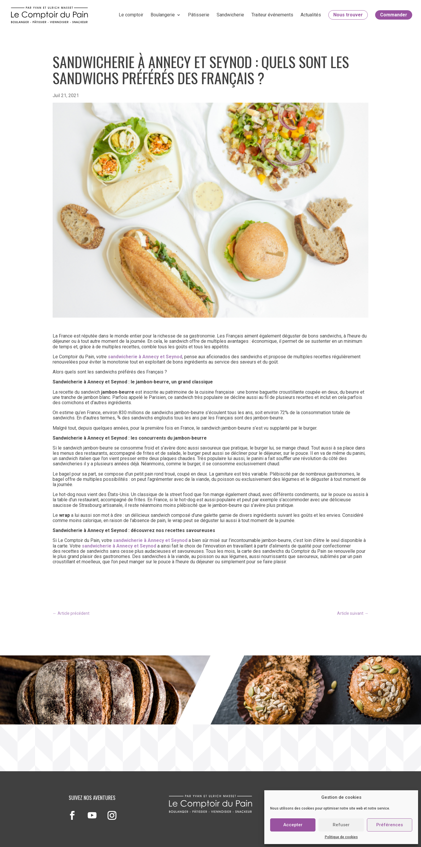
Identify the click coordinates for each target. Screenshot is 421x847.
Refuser (341, 824)
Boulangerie (163, 15)
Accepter (293, 824)
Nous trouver (348, 15)
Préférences (389, 824)
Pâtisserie (198, 15)
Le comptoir (131, 15)
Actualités (311, 15)
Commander (393, 15)
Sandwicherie (230, 15)
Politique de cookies (341, 837)
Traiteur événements (272, 15)
